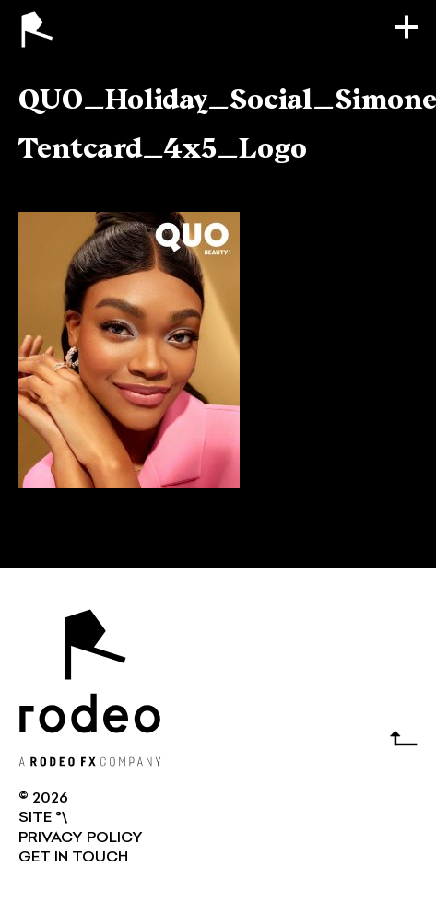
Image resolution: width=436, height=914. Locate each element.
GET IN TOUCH (73, 857)
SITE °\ (42, 818)
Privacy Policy (80, 838)
